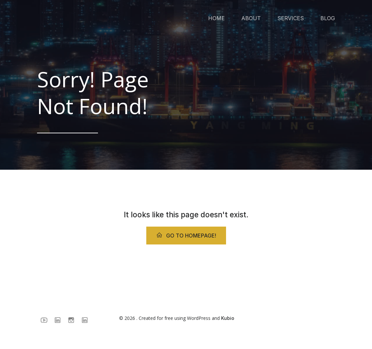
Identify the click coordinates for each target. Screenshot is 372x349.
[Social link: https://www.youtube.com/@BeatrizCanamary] (46, 320)
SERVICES (290, 18)
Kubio (227, 318)
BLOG (327, 18)
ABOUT (251, 18)
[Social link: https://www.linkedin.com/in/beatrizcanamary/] (87, 320)
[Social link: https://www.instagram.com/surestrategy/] (73, 320)
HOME (216, 18)
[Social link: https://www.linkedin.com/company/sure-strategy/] (60, 320)
